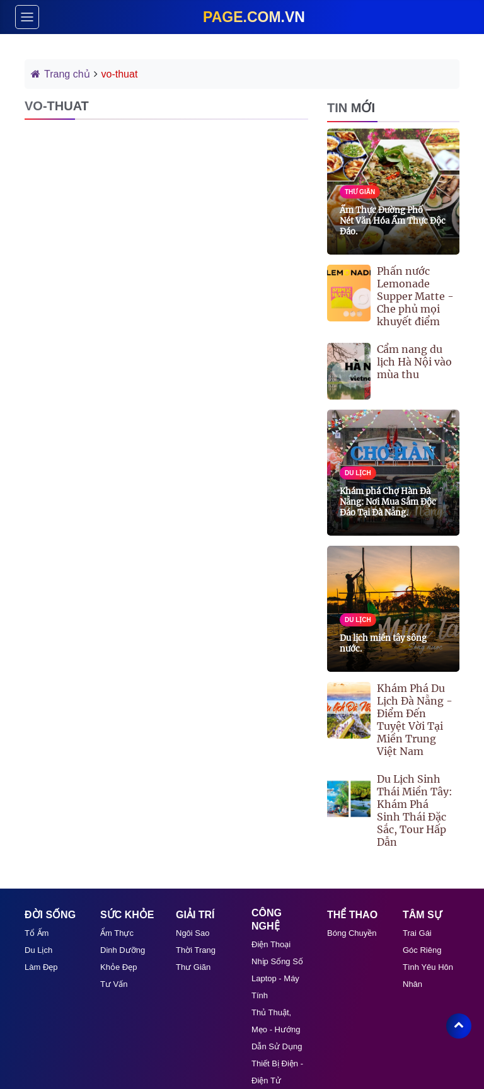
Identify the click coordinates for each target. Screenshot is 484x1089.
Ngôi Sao (192, 933)
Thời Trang (196, 950)
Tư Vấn (113, 984)
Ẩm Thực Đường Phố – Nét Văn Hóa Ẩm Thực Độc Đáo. (393, 221)
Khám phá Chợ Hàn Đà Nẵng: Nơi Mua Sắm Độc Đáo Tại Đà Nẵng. (388, 502)
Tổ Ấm (37, 933)
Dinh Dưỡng (122, 950)
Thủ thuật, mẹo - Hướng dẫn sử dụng (276, 1029)
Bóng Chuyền (352, 933)
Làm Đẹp (41, 967)
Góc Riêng (422, 950)
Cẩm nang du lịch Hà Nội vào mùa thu (414, 362)
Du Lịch (38, 950)
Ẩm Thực (117, 933)
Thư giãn (193, 967)
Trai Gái (417, 933)
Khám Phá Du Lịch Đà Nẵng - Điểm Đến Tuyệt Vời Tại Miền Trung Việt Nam (414, 720)
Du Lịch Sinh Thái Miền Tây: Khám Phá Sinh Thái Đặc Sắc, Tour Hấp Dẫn (414, 810)
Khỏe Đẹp (118, 967)
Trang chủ (60, 74)
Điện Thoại (271, 944)
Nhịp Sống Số (277, 961)
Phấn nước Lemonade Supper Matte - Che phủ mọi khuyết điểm (415, 296)
